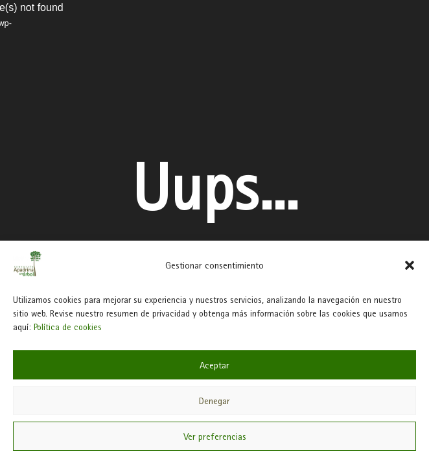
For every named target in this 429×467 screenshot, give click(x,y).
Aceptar (214, 365)
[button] (409, 265)
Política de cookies (68, 327)
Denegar (214, 401)
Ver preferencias (214, 436)
